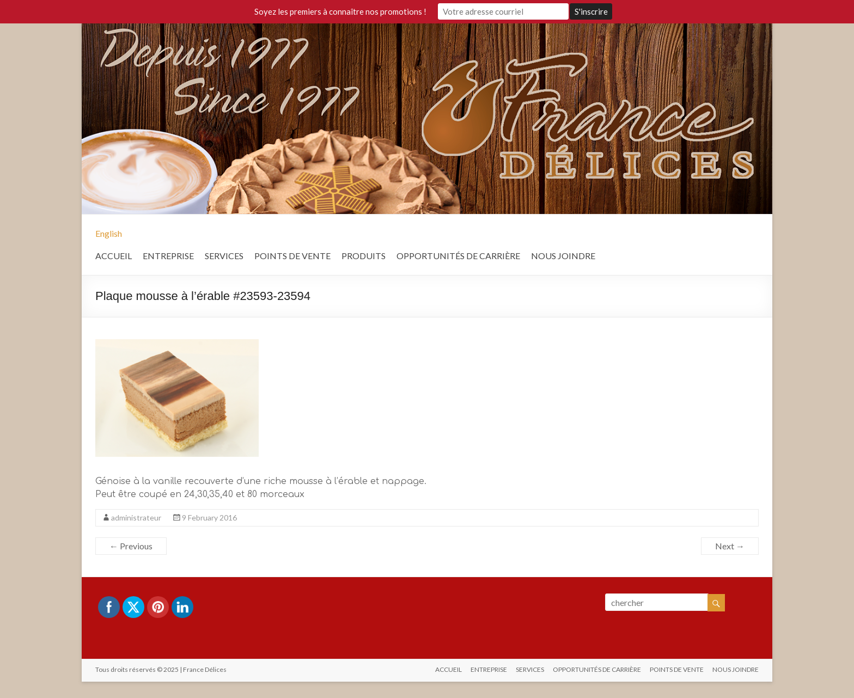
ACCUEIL (113, 255)
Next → (730, 546)
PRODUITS (363, 255)
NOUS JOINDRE (563, 255)
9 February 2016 (209, 517)
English (108, 233)
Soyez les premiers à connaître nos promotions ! (340, 11)
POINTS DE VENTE (292, 255)
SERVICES (224, 255)
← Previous (130, 546)
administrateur (136, 517)
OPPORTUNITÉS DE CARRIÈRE (458, 255)
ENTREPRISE (168, 255)
